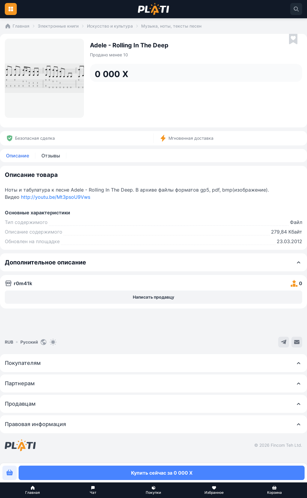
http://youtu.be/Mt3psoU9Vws (55, 197)
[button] (32, 490)
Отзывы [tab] (50, 156)
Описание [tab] (17, 156)
